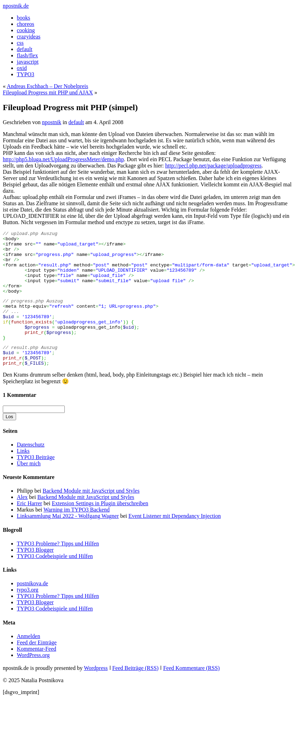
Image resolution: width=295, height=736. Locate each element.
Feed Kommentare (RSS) (191, 693)
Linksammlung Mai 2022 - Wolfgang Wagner (68, 541)
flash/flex (27, 55)
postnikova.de (32, 609)
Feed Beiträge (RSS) (135, 693)
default (24, 49)
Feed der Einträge (37, 668)
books (23, 18)
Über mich (29, 489)
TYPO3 (25, 74)
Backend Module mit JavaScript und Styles (91, 516)
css (20, 43)
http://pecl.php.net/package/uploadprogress (213, 166)
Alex (22, 522)
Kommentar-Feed (36, 674)
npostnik (51, 122)
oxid (22, 68)
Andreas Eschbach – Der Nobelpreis (47, 86)
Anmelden (28, 661)
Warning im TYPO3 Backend (76, 535)
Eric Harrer (29, 528)
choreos (25, 24)
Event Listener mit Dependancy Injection (174, 541)
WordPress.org (33, 680)
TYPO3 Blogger (35, 575)
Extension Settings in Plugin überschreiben (100, 528)
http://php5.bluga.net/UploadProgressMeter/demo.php (63, 159)
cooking (26, 30)
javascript (27, 62)
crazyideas (29, 37)
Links (23, 476)
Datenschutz (30, 470)
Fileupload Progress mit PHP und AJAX (48, 92)
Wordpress (96, 693)
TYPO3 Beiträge (36, 482)
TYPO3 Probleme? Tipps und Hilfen (58, 569)
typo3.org (27, 615)
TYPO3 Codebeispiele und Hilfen (55, 581)
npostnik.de (16, 6)
